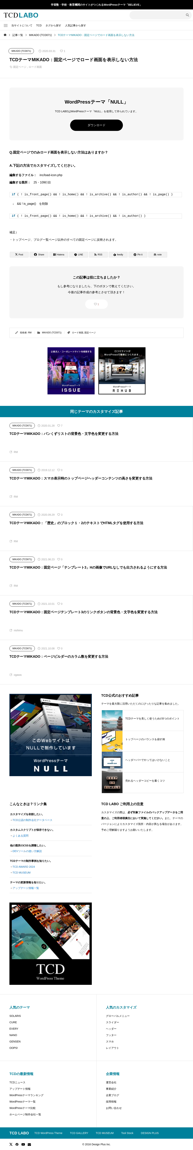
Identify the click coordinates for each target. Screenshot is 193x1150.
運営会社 (111, 1082)
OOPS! (13, 1047)
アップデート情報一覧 (26, 888)
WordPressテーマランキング (26, 1095)
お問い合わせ (114, 1108)
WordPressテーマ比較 (22, 1108)
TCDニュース (17, 1082)
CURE (13, 1022)
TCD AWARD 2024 (24, 866)
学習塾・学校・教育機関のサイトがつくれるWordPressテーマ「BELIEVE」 (96, 4)
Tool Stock (127, 1133)
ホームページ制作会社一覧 (25, 1114)
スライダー (112, 1022)
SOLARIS (15, 1015)
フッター (111, 1035)
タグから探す (53, 25)
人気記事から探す (75, 25)
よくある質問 (20, 835)
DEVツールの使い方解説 (27, 851)
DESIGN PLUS (150, 1133)
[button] (5, 25)
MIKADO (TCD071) (51, 332)
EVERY (13, 1028)
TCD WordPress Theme (48, 1133)
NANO (13, 1035)
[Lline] (78, 254)
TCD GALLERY (79, 1133)
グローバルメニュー (118, 1015)
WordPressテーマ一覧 (22, 1101)
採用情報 (111, 1101)
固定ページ (19, 66)
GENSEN (15, 1041)
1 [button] (98, 304)
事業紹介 (111, 1088)
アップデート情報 (20, 1088)
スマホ (110, 1041)
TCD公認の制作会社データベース (32, 820)
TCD (39, 25)
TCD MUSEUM (22, 872)
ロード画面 (35, 66)
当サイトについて (21, 25)
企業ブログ (112, 1095)
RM (30, 332)
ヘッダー (111, 1028)
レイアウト (112, 1047)
